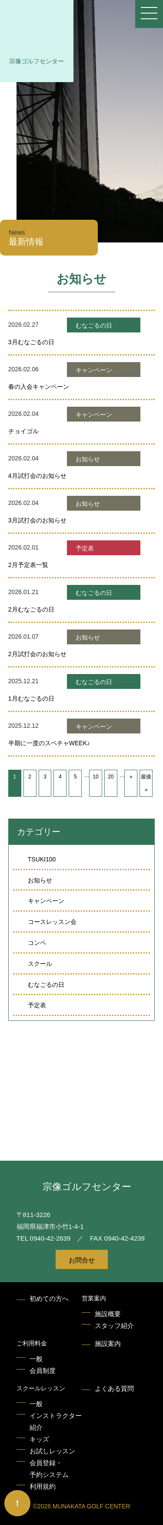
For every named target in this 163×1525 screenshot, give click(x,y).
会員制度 (43, 1370)
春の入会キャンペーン (38, 386)
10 (95, 777)
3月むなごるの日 (31, 342)
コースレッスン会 (52, 921)
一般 (36, 1358)
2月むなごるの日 (31, 609)
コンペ (37, 942)
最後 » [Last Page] (146, 783)
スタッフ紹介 (114, 1325)
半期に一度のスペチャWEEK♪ (49, 743)
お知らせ (40, 880)
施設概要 (108, 1314)
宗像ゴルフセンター (36, 61)
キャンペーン (46, 900)
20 (110, 777)
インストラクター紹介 (56, 1421)
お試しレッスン (52, 1451)
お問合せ (82, 1260)
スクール (40, 963)
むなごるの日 (46, 984)
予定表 (37, 1005)
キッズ (39, 1439)
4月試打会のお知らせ (37, 475)
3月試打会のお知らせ (37, 520)
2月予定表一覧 (28, 564)
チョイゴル (23, 431)
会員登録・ (49, 1469)
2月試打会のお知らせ (37, 653)
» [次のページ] (131, 777)
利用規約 (43, 1486)
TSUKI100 (42, 859)
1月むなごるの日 (31, 698)
